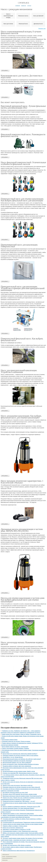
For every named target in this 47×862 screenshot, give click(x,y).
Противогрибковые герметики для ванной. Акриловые (17, 760)
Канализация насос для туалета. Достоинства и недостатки (21, 76)
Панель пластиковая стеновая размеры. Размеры (15, 748)
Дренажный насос (38, 23)
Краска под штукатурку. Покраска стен (13, 827)
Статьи (29, 5)
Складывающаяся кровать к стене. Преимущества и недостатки (20, 831)
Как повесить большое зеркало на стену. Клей (15, 792)
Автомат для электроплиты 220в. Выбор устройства (17, 845)
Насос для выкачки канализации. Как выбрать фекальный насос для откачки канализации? (21, 416)
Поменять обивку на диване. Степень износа (15, 826)
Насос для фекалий (38, 15)
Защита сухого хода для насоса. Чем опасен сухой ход (17, 785)
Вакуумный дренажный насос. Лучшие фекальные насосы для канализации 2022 (23, 107)
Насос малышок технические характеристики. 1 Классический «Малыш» (22, 482)
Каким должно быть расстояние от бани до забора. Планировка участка (21, 734)
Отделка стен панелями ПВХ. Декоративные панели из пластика (20, 773)
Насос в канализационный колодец (8, 15)
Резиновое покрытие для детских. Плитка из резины (16, 741)
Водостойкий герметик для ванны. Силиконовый (15, 746)
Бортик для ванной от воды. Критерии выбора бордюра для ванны (21, 764)
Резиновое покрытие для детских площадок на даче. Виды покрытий (21, 787)
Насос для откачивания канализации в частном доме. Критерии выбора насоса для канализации (22, 687)
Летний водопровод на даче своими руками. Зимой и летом (19, 771)
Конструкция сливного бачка (9, 739)
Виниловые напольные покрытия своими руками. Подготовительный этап (22, 796)
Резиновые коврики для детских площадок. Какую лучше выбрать (20, 755)
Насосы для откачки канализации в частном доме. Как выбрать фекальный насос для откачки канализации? (23, 600)
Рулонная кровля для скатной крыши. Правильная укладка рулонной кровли (23, 822)
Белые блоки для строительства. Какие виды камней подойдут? (20, 753)
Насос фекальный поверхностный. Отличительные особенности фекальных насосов (23, 163)
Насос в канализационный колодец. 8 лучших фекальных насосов (21, 32)
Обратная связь (5, 860)
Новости (23, 5)
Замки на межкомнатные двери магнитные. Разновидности (19, 850)
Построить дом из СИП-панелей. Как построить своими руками (20, 794)
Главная (17, 5)
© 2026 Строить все (5, 854)
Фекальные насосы (23, 15)
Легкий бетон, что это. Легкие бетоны (13, 757)
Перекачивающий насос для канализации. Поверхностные (19, 245)
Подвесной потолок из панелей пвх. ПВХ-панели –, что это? (19, 801)
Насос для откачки (8, 23)
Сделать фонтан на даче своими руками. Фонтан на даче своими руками (22, 824)
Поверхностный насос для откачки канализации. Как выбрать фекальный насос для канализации (22, 199)
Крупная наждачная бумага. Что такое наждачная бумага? (18, 808)
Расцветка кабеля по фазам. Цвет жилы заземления (17, 766)
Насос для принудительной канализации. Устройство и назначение (19, 371)
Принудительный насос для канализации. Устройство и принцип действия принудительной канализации (22, 288)
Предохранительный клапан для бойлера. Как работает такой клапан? (22, 759)
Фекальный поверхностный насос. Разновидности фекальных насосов (23, 135)
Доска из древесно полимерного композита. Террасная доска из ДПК (21, 806)
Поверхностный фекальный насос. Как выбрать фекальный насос (22, 339)
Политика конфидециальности (7, 858)
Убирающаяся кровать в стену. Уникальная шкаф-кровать (18, 813)
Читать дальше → (5, 70)
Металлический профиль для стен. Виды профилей (17, 762)
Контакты (3, 856)
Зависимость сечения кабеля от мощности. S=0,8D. (17, 829)
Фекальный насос (23, 23)
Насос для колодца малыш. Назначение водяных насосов (22, 643)
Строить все (23, 3)
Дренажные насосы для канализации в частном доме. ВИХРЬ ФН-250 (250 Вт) (22, 530)
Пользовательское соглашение (11, 856)
